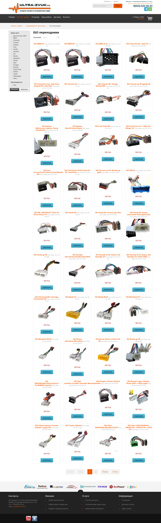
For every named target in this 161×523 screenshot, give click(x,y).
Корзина (116, 1)
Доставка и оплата (128, 504)
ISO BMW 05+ (69, 44)
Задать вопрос (127, 508)
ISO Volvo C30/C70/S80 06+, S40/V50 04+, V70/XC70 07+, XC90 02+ (138, 427)
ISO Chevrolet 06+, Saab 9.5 (137, 44)
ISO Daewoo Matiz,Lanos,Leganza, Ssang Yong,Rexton (46, 128)
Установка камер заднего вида (95, 504)
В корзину (140, 18)
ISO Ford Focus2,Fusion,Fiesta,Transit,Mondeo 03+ (48, 172)
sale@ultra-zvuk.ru (19, 506)
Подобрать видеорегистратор (58, 508)
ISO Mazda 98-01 (101, 297)
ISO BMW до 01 (101, 44)
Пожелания (107, 1)
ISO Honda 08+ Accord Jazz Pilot (108, 212)
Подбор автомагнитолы (56, 500)
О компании (126, 500)
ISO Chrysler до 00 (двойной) (138, 84)
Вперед (105, 471)
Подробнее (47, 76)
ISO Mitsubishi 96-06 (43, 339)
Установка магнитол (91, 500)
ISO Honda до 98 (40, 255)
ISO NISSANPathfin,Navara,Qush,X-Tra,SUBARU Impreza (47, 383)
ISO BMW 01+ (39, 44)
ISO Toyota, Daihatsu (73, 425)
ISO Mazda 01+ (71, 297)
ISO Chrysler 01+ (71, 84)
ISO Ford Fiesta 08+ (103, 126)
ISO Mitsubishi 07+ (133, 297)
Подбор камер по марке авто (58, 504)
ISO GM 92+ (130, 170)
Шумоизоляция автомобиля (94, 508)
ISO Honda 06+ (71, 212)
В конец (115, 471)
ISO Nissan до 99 (133, 339)
